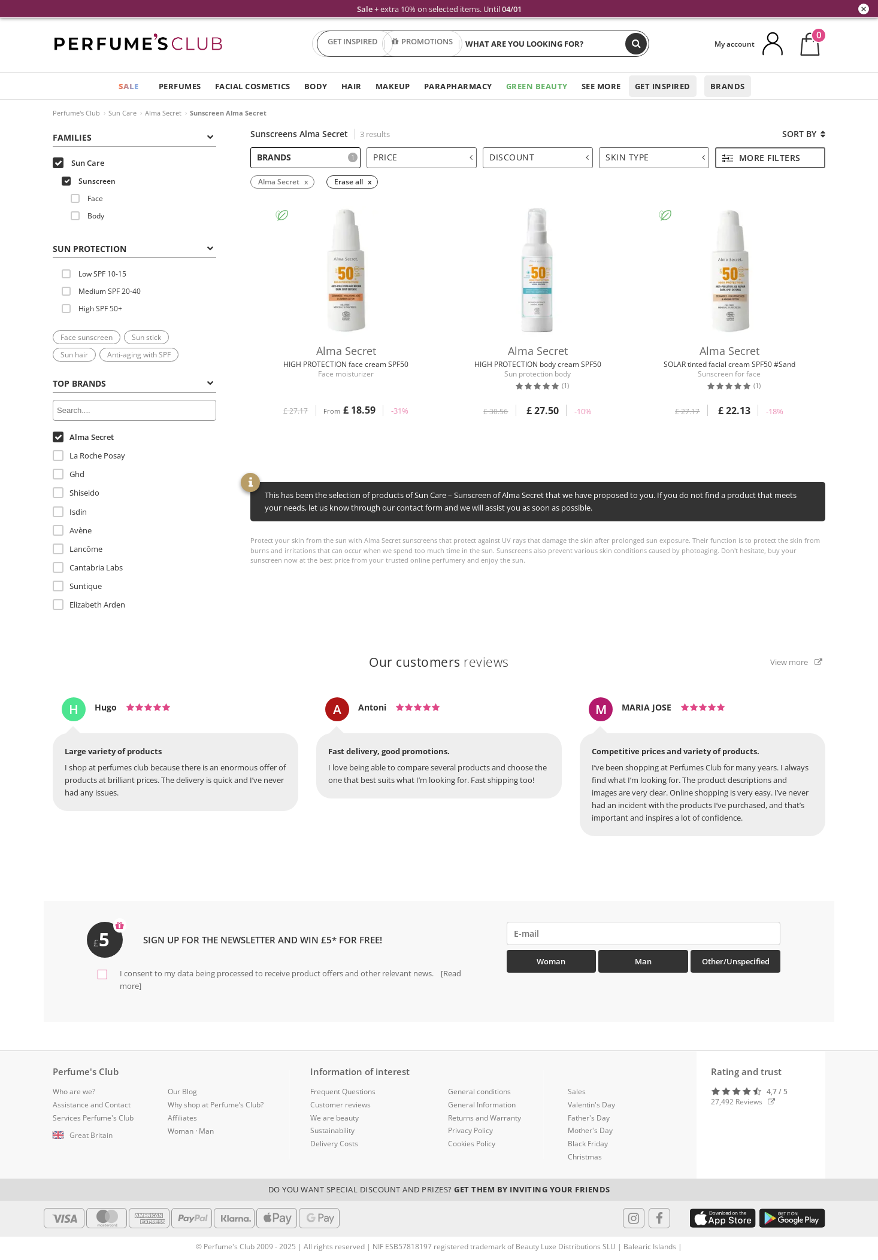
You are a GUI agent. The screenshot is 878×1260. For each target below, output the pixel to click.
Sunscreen (89, 181)
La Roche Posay (89, 455)
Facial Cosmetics (252, 86)
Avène (72, 530)
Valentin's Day (591, 1105)
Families (133, 137)
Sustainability (332, 1130)
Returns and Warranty (484, 1118)
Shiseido (76, 492)
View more (796, 662)
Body (316, 86)
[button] (101, 1135)
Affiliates (182, 1118)
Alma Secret (163, 112)
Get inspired (663, 86)
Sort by (803, 133)
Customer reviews (340, 1105)
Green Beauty (537, 86)
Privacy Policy (470, 1130)
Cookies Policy (471, 1143)
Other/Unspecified (736, 961)
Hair (351, 86)
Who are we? (74, 1091)
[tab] (134, 136)
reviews (439, 662)
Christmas (585, 1157)
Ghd (68, 474)
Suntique (77, 586)
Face (87, 198)
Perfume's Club (76, 112)
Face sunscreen (86, 337)
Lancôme (77, 549)
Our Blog (182, 1091)
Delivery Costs (334, 1143)
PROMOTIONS (422, 43)
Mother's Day (590, 1130)
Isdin (70, 511)
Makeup (393, 86)
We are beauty (334, 1118)
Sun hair (74, 355)
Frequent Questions (343, 1091)
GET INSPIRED (353, 43)
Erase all (348, 182)
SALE (129, 86)
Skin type (655, 157)
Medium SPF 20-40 (101, 291)
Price (423, 157)
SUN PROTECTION (133, 248)
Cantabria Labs (88, 567)
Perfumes (180, 86)
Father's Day (589, 1118)
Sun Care (122, 112)
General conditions (479, 1091)
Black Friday (588, 1143)
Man (643, 961)
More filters (761, 157)
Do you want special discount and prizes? (439, 1189)
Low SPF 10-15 (94, 274)
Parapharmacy (458, 86)
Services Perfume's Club (93, 1118)
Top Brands (133, 383)
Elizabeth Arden (89, 604)
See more (601, 86)
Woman (551, 961)
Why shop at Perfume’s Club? (216, 1105)
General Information (482, 1105)
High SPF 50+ (92, 308)
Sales (577, 1091)
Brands (727, 86)
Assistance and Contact (92, 1105)
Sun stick (146, 337)
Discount (539, 157)
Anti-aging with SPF (139, 355)
